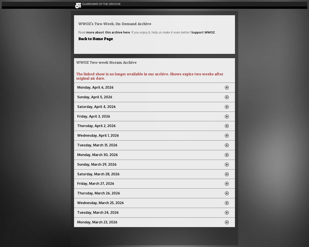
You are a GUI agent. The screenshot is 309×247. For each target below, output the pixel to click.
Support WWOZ (203, 32)
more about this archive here (108, 32)
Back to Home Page (95, 38)
